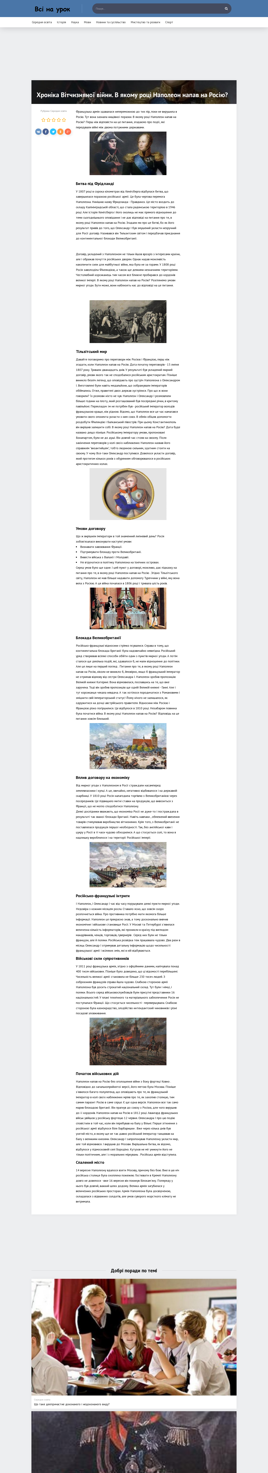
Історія (61, 22)
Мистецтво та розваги (145, 22)
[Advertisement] (134, 56)
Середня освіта (42, 22)
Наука (75, 22)
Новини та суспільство (111, 22)
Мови (87, 22)
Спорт (169, 22)
